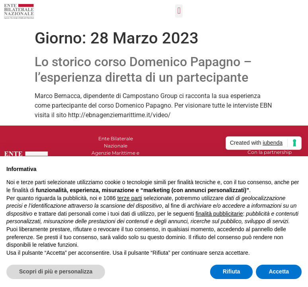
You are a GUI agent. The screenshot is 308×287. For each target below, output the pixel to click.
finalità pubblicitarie (219, 213)
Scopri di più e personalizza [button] (55, 271)
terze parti (129, 198)
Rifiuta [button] (231, 271)
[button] (179, 11)
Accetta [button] (279, 271)
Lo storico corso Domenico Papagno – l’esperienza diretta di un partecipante (143, 69)
